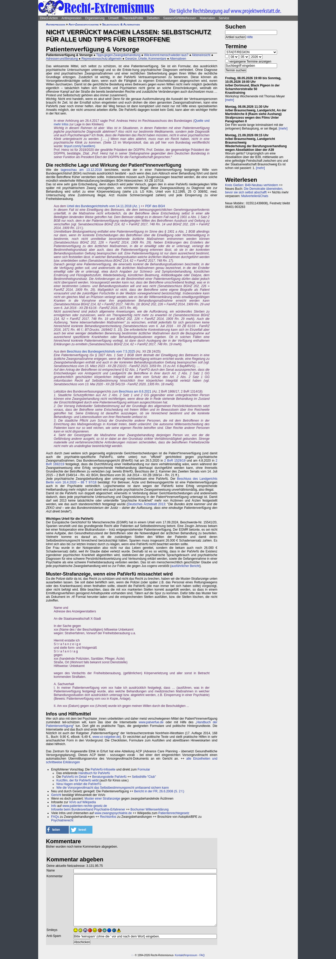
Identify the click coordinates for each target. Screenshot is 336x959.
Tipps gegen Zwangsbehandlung (118, 55)
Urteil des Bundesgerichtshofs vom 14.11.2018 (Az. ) (103, 206)
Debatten (153, 18)
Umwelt (113, 18)
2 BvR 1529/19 (174, 460)
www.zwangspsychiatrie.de (113, 813)
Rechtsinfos (108, 817)
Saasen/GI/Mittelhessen (179, 18)
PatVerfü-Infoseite (103, 769)
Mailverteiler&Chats (254, 196)
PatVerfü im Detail (74, 777)
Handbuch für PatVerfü (94, 773)
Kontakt (179, 955)
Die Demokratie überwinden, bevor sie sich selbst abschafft (254, 190)
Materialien (207, 18)
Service (224, 18)
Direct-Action (49, 18)
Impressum (190, 955)
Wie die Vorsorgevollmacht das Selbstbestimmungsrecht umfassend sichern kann (112, 787)
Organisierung (94, 18)
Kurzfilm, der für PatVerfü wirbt (77, 780)
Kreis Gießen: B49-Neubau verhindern (251, 185)
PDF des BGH (155, 206)
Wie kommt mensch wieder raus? (166, 55)
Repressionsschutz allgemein (102, 58)
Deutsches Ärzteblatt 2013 (146, 504)
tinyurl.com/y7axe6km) (79, 146)
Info (53, 806)
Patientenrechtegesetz (173, 813)
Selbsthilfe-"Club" (144, 777)
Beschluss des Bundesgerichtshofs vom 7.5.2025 (101, 351)
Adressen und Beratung (62, 58)
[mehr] (229, 100)
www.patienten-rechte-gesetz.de (84, 806)
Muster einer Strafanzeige (102, 798)
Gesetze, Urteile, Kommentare (145, 58)
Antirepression (72, 18)
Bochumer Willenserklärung (150, 809)
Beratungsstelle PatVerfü (109, 777)
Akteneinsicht (201, 55)
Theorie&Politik (132, 18)
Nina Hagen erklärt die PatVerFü (78, 784)
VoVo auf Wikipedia (82, 802)
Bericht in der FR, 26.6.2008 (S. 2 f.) (159, 791)
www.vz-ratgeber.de (106, 737)
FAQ (202, 955)
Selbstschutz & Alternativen (121, 24)
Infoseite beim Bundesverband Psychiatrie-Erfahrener (88, 809)
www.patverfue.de (151, 722)
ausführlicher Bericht (185, 566)
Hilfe (250, 37)
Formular (144, 769)
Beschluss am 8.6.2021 (135, 391)
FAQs (55, 817)
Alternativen (178, 58)
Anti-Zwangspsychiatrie (84, 24)
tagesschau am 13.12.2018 (81, 170)
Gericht (56, 795)
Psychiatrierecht (62, 820)
